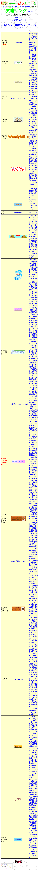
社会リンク (7, 25)
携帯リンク (19, 17)
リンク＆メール (19, 20)
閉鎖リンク (20, 25)
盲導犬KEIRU (18, 212)
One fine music (18, 679)
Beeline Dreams (18, 42)
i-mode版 (30, 11)
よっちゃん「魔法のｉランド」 (18, 561)
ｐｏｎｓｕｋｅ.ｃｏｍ (18, 98)
